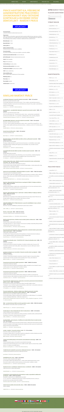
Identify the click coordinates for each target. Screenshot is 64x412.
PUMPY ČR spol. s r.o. (7, 307)
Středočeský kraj (52, 34)
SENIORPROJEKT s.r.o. (7, 371)
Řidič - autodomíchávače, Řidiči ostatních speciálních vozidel (16, 303)
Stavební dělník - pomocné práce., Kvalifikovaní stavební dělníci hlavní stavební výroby (22, 320)
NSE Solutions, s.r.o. (53, 92)
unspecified (51, 25)
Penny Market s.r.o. (53, 95)
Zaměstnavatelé (34, 1)
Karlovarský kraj (52, 66)
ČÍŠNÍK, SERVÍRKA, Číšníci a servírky (56, 173)
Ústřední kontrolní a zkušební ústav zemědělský (42, 4)
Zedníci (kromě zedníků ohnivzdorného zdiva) (13, 384)
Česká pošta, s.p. (52, 80)
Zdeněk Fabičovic (6, 128)
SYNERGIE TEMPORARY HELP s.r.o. (9, 179)
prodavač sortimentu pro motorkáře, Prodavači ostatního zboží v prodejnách (20, 252)
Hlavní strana (2, 4)
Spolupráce (56, 1)
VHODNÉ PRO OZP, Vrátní (8, 357)
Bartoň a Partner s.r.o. (53, 112)
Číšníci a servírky (52, 211)
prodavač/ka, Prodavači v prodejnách (56, 234)
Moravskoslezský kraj (53, 31)
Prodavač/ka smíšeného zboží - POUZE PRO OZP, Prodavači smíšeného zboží (19, 240)
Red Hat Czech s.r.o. (7, 268)
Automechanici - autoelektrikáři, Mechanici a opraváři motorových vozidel (19, 110)
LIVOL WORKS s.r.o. (53, 120)
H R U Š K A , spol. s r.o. (53, 86)
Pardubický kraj (52, 57)
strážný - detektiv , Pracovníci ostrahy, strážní (13, 330)
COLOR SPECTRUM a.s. (7, 226)
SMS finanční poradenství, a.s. (55, 142)
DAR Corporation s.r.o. (53, 126)
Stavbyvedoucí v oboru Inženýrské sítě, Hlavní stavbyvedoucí (16, 310)
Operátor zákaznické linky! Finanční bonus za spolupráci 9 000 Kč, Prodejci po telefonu (22, 182)
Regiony (24, 1)
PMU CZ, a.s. (51, 77)
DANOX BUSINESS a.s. (53, 100)
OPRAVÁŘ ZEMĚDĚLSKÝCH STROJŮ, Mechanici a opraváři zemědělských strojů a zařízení (22, 203)
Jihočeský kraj (52, 37)
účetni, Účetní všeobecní (54, 258)
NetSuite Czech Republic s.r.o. (9, 346)
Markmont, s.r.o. (52, 89)
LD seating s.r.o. (6, 158)
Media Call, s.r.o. (6, 189)
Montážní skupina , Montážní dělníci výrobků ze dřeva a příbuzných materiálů (20, 139)
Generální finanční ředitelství (54, 115)
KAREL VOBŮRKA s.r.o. (7, 316)
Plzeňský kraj (51, 48)
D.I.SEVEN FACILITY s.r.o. (7, 363)
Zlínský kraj (51, 54)
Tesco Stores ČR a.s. (53, 118)
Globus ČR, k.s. (52, 152)
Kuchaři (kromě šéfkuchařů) (9, 131)
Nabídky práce (15, 1)
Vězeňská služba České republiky (9, 381)
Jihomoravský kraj (9, 4)
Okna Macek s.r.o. (6, 147)
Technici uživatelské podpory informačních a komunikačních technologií (19, 339)
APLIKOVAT (20, 26)
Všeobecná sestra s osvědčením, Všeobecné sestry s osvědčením (17, 366)
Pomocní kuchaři (52, 263)
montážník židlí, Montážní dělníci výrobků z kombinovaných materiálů (18, 150)
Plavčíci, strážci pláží (7, 211)
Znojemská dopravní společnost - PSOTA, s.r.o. (12, 117)
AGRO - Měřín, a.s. (6, 208)
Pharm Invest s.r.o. (52, 103)
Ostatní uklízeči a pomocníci (54, 183)
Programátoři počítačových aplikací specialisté (13, 262)
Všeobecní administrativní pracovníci (56, 278)
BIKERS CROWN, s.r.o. (7, 259)
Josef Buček (5, 354)
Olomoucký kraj (52, 40)
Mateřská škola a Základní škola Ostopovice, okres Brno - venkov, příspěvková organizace (20, 298)
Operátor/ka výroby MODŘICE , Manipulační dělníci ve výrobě (16, 171)
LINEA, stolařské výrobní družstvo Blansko (11, 168)
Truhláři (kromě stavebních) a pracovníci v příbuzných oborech (17, 350)
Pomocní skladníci (52, 260)
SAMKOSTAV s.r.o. (6, 389)
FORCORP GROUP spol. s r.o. (54, 134)
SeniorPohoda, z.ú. (7, 237)
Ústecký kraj (51, 45)
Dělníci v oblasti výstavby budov (55, 180)
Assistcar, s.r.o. (6, 106)
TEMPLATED (39, 403)
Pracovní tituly (45, 1)
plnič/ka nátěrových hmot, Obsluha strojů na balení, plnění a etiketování (19, 219)
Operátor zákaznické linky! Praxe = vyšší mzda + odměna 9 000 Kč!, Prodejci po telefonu (22, 192)
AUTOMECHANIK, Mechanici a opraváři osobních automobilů (16, 120)
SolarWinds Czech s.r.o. (7, 277)
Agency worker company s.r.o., (55, 145)
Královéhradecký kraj (53, 43)
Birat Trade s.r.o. (6, 135)
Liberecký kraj (52, 60)
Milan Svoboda (6, 336)
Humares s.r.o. (52, 161)
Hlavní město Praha (53, 51)
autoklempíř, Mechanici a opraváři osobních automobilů (15, 99)
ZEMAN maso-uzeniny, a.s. (54, 123)
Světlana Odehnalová (7, 248)
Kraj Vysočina (51, 63)
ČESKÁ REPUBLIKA (52, 68)
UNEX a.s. (51, 109)
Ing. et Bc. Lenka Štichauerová (55, 106)
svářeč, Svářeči (52, 214)
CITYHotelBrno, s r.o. (7, 288)
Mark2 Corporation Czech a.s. (55, 97)
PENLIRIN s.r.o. (52, 155)
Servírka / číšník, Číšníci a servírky (55, 271)
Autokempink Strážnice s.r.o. (8, 216)
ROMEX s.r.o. (5, 327)
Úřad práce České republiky (54, 136)
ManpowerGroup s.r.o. (53, 139)
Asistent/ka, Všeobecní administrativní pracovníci (23, 4)
